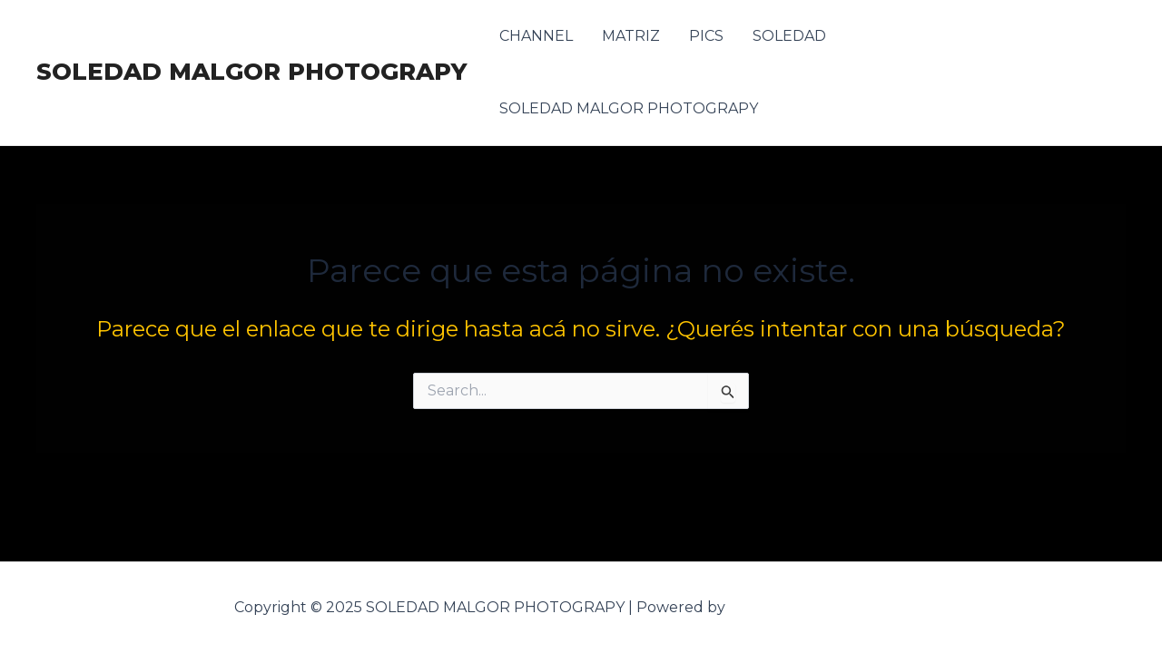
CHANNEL (536, 35)
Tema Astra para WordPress (829, 607)
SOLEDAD (789, 35)
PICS (706, 35)
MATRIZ (631, 35)
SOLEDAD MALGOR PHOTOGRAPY (251, 71)
